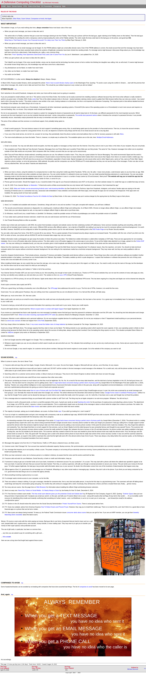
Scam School (25, 18)
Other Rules (17, 18)
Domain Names (17, 6)
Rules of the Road (34, 6)
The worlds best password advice (86, 115)
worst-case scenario (13, 320)
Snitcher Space (128, 494)
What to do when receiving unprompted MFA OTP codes (37, 315)
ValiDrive (11, 332)
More (121, 134)
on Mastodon (33, 185)
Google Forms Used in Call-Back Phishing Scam (121, 392)
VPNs (25, 6)
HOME (3, 6)
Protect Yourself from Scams (71, 503)
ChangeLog (57, 6)
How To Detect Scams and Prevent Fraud (54, 507)
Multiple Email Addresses (105, 137)
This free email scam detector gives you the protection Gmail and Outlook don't (57, 494)
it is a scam (7, 536)
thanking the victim (84, 402)
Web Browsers (41, 487)
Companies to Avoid (37, 18)
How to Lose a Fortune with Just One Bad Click (46, 390)
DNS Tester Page (98, 229)
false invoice (35, 406)
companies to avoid (85, 587)
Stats (63, 6)
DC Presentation (46, 6)
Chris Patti (40, 320)
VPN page (54, 288)
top (16, 89)
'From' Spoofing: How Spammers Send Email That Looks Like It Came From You (38, 54)
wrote (34, 99)
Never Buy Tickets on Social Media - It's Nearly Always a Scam (38, 490)
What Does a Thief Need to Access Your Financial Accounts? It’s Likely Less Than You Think (35, 40)
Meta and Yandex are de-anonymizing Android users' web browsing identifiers (39, 188)
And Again (48, 18)
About (9, 6)
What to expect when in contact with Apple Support (47, 309)
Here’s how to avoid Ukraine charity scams (60, 83)
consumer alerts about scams (76, 512)
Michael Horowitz (132, 669)
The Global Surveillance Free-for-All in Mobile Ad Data (34, 196)
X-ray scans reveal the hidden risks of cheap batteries (47, 324)
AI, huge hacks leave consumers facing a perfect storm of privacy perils (75, 383)
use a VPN (63, 275)
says (59, 411)
